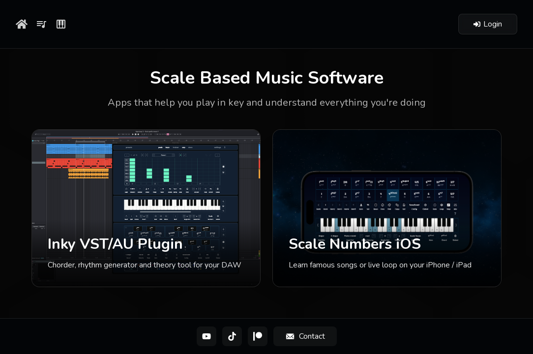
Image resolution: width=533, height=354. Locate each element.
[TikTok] (232, 336)
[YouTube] (206, 336)
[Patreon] (257, 336)
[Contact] (305, 336)
